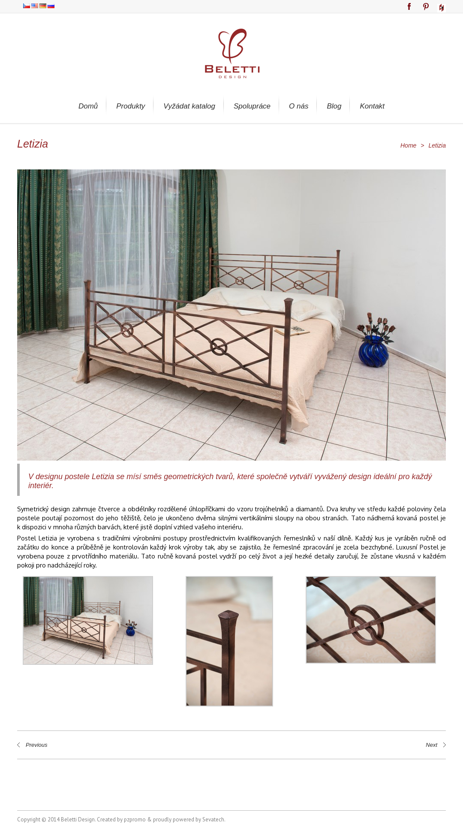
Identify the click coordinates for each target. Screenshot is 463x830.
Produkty (130, 106)
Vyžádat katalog (189, 106)
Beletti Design (78, 819)
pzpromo (135, 819)
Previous (37, 745)
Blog (334, 106)
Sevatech (213, 819)
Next (431, 745)
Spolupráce (252, 106)
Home (408, 145)
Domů (88, 106)
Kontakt (372, 106)
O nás (298, 106)
